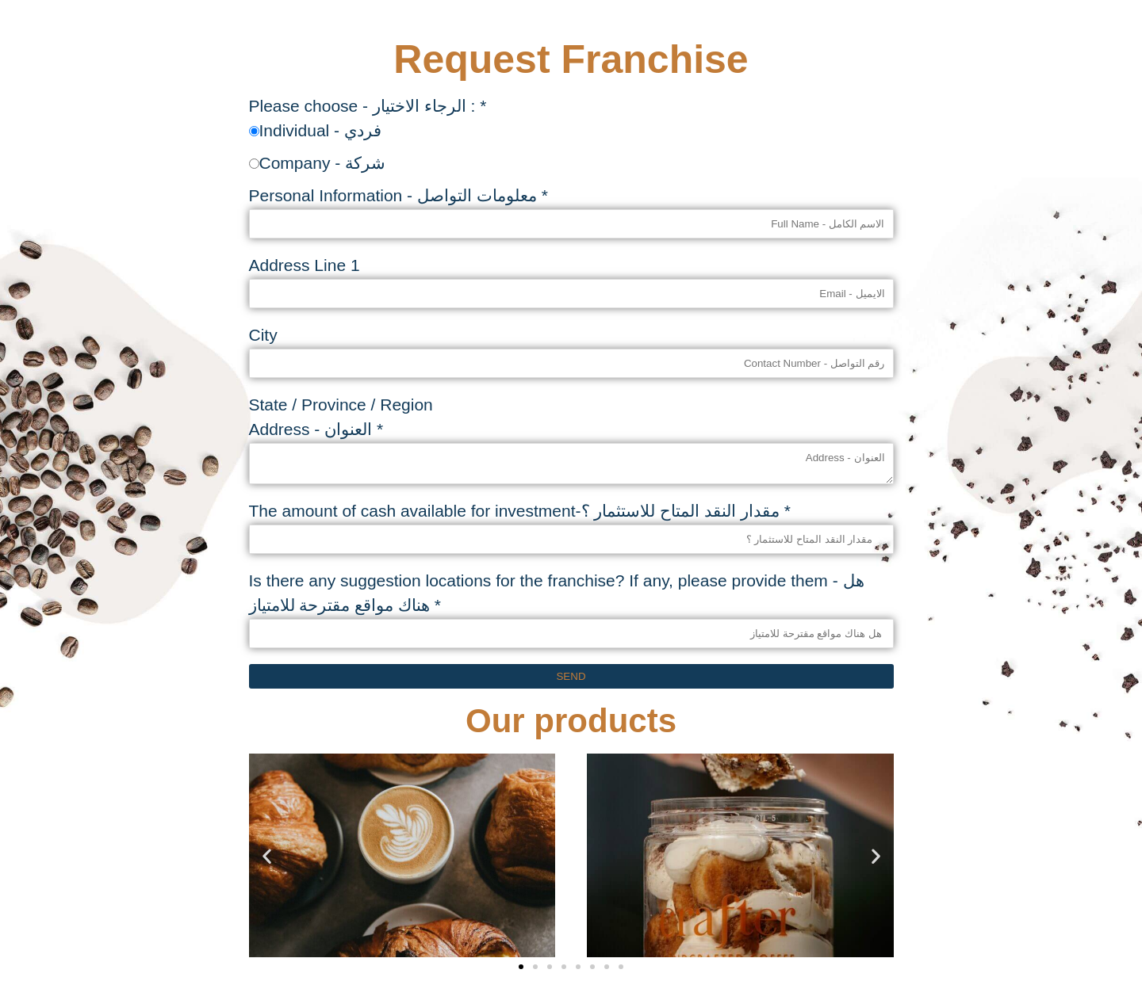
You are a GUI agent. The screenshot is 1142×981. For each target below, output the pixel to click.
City (263, 335)
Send (570, 676)
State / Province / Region (341, 404)
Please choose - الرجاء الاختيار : (368, 106)
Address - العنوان (316, 429)
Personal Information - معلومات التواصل (398, 195)
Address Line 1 (304, 265)
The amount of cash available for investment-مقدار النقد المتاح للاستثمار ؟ (520, 511)
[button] (267, 855)
